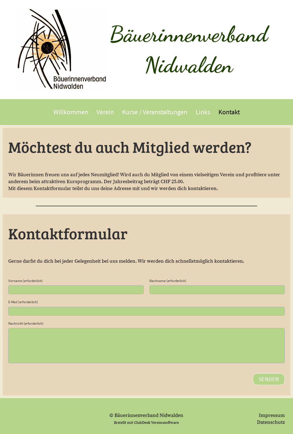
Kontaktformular (53, 188)
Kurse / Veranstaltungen (154, 112)
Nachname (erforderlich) (167, 280)
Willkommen (70, 112)
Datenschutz (271, 422)
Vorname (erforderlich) (25, 280)
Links (203, 112)
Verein (105, 112)
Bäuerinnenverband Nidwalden (188, 49)
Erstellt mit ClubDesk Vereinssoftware (146, 422)
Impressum (272, 415)
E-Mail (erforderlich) (23, 302)
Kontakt (229, 112)
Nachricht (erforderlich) (25, 323)
